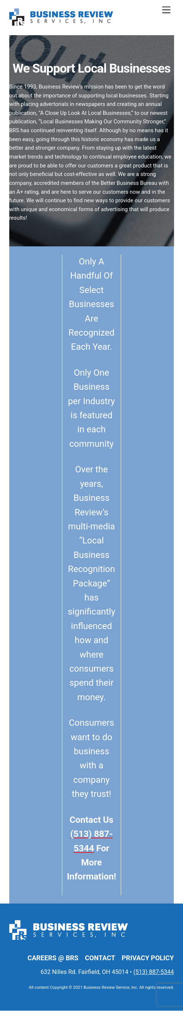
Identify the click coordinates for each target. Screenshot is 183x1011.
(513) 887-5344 (153, 972)
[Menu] (166, 10)
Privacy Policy (148, 958)
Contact (100, 958)
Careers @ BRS (52, 958)
